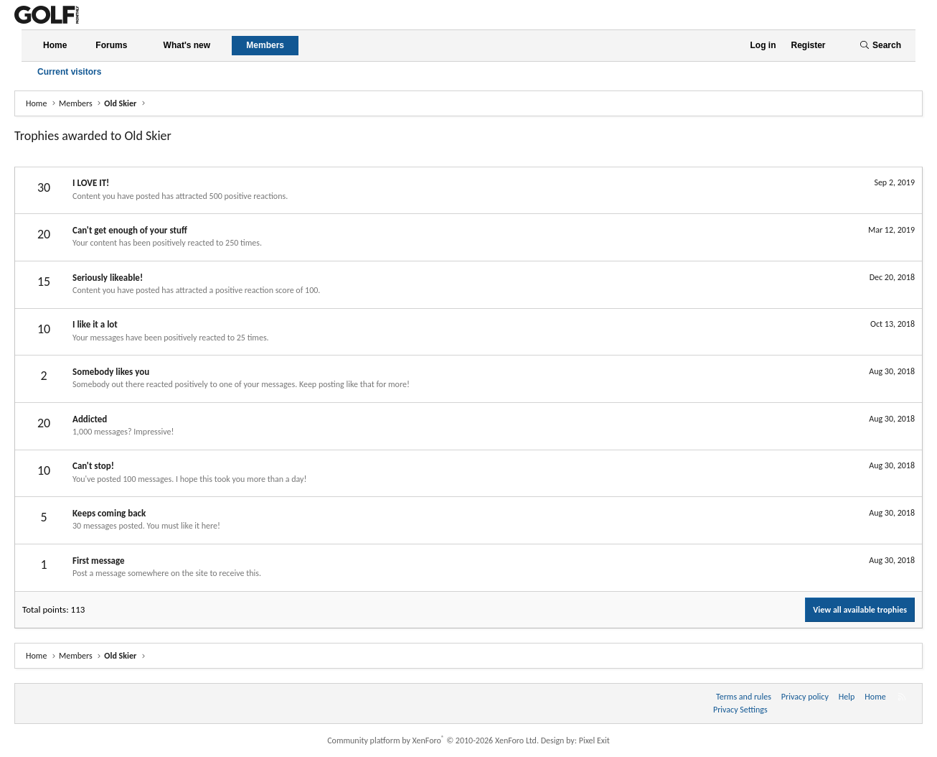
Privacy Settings (740, 710)
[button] (139, 45)
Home (55, 45)
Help (847, 697)
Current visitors (69, 72)
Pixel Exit (594, 740)
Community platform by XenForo (433, 740)
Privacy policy (805, 697)
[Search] (880, 45)
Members (265, 45)
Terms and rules (743, 697)
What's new (187, 45)
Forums (111, 45)
